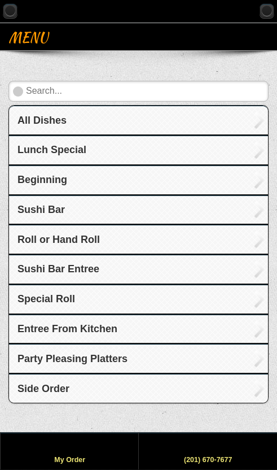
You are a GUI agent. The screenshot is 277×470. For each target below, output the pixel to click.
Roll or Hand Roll (58, 239)
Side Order (43, 388)
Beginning (42, 179)
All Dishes (42, 120)
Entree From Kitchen (67, 328)
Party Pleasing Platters (72, 358)
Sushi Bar (41, 209)
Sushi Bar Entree (58, 269)
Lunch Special (51, 149)
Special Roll (46, 298)
